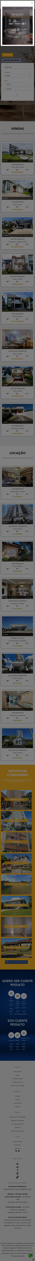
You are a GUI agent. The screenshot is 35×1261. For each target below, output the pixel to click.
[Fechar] (32, 3)
